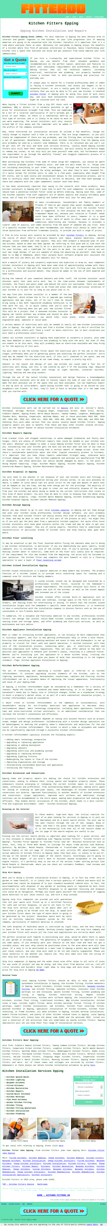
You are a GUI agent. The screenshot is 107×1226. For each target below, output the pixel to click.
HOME (67, 17)
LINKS (74, 17)
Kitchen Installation (34, 1161)
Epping (64, 408)
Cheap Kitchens (56, 1158)
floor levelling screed (48, 560)
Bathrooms (42, 1184)
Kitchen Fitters (94, 1158)
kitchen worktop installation (87, 1012)
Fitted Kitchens (17, 1158)
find (10, 1045)
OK (101, 1224)
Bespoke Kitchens (11, 1161)
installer (93, 279)
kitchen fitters (75, 235)
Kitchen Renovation (63, 1166)
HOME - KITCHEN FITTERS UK (53, 1195)
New (23, 1204)
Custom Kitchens (41, 1169)
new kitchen (60, 364)
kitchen (101, 268)
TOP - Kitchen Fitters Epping (18, 1184)
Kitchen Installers (42, 1175)
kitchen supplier (60, 510)
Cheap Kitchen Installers (61, 1161)
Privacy (103, 1204)
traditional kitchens (51, 1000)
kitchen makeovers (95, 983)
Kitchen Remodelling (59, 1172)
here (92, 1065)
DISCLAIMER (99, 17)
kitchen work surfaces (51, 998)
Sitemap (4, 1204)
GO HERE (40, 970)
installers (17, 265)
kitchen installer (58, 311)
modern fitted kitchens (14, 1014)
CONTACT (89, 17)
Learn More (92, 1224)
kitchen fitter (92, 58)
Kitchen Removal (37, 1158)
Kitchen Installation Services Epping (32, 1071)
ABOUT (81, 17)
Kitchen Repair (30, 1166)
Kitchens (92, 1164)
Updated (29, 1204)
